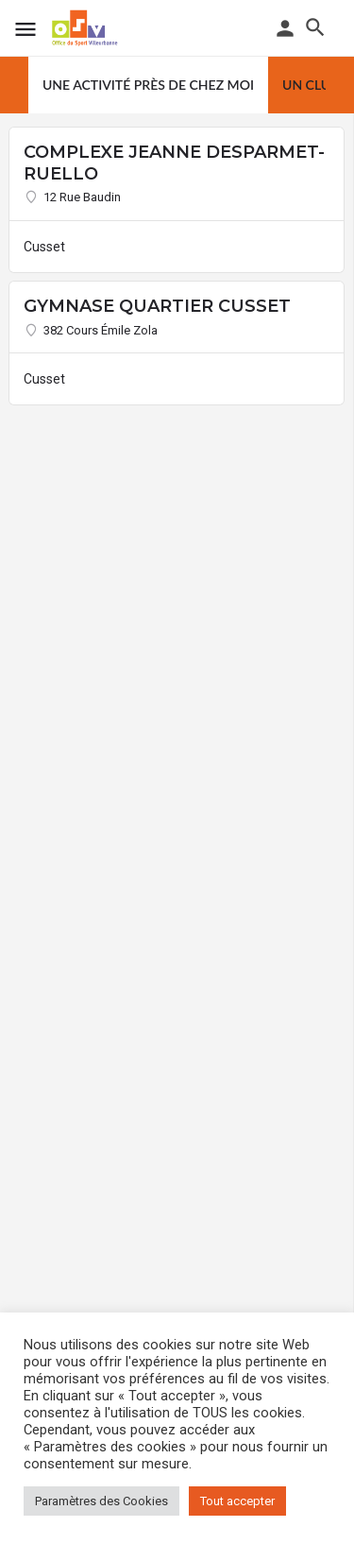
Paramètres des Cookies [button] (101, 1501)
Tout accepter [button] (237, 1501)
